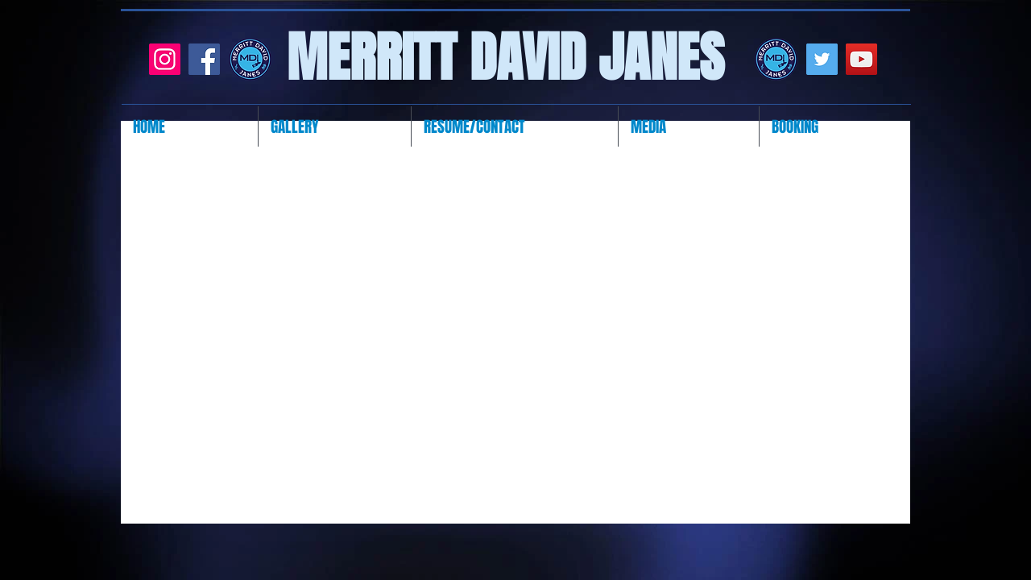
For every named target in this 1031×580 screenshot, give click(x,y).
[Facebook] (204, 59)
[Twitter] (822, 59)
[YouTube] (861, 59)
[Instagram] (164, 59)
